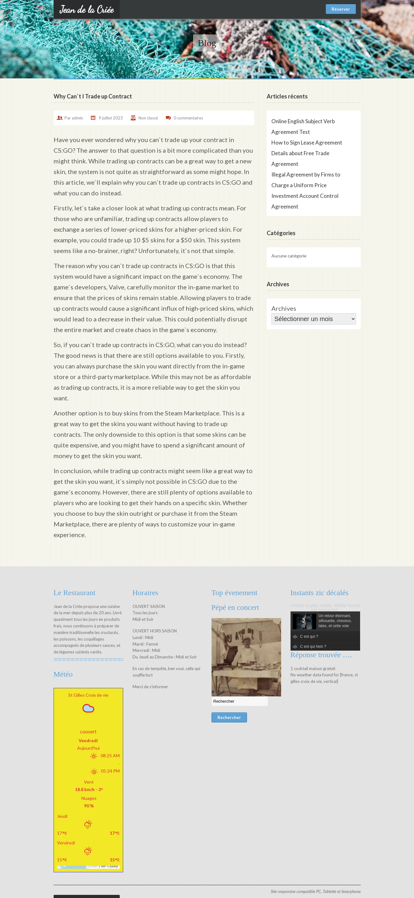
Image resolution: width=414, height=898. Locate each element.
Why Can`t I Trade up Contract (93, 96)
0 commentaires (188, 117)
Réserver (341, 9)
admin (77, 117)
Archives (283, 308)
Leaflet (90, 851)
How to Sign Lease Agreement (306, 142)
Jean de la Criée (86, 9)
